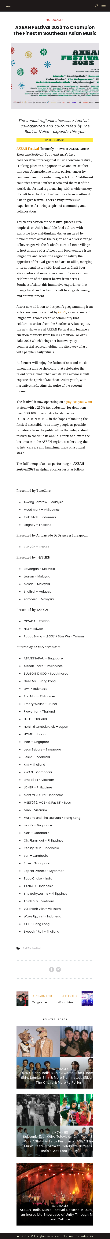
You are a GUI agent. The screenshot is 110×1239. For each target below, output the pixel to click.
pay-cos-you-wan (78, 402)
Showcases (56, 19)
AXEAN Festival (32, 948)
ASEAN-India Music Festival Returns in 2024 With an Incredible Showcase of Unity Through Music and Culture (60, 1214)
